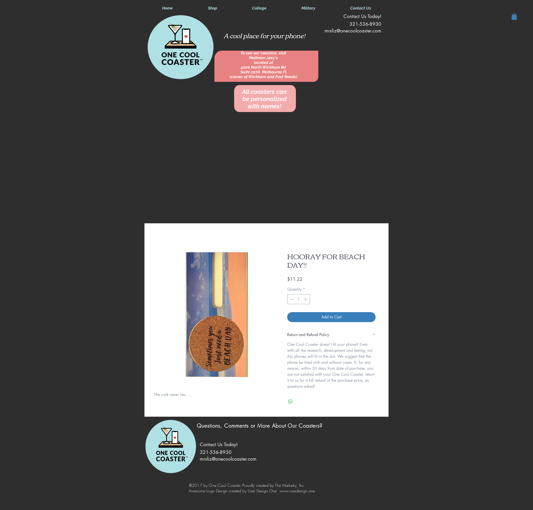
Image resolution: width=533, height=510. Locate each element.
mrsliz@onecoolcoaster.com (353, 31)
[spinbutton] (298, 299)
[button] (514, 16)
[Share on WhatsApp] (290, 401)
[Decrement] (291, 299)
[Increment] (305, 299)
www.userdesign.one (297, 491)
